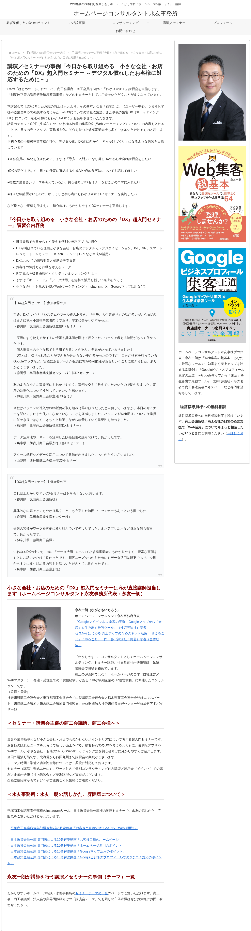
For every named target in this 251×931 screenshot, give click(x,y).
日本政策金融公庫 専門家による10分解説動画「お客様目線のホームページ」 (66, 839)
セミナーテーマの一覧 (91, 893)
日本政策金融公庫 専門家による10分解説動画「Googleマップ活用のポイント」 (68, 851)
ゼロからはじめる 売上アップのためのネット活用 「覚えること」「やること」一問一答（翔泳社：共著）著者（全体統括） (119, 639)
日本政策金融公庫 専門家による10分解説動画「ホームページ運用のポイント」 (68, 845)
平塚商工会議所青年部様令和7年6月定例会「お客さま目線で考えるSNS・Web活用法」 (74, 828)
